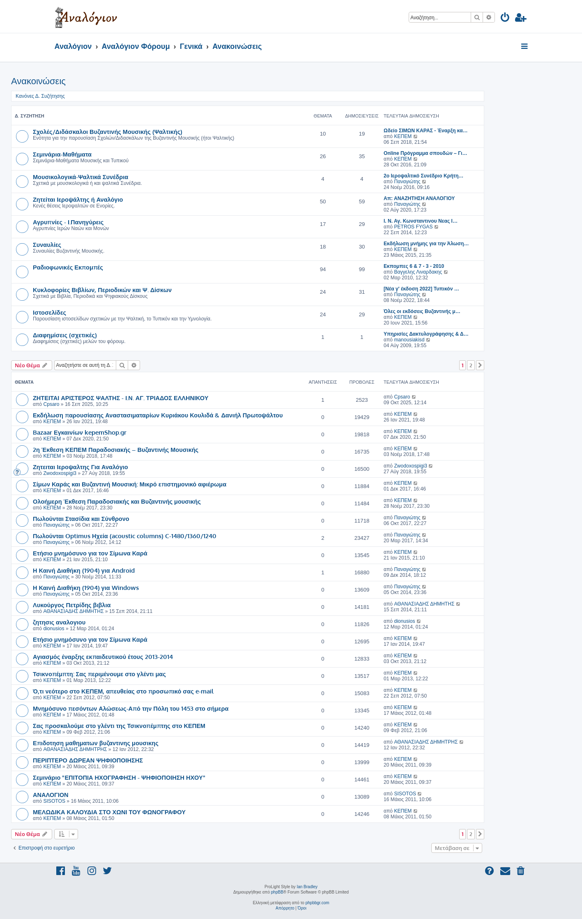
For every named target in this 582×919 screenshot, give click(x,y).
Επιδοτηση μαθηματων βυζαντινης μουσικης (96, 742)
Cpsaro (51, 404)
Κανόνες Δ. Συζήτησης (40, 96)
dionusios (53, 628)
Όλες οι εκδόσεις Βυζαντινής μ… (422, 311)
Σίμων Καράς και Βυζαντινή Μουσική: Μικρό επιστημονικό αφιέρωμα (129, 484)
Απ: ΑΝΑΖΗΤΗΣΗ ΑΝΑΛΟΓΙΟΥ (419, 198)
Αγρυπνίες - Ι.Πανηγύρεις (68, 222)
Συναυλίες (47, 244)
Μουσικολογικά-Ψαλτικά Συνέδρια (80, 176)
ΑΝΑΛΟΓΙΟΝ (51, 794)
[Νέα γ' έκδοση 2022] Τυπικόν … (421, 289)
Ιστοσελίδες (49, 312)
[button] (480, 365)
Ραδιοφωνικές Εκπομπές (68, 267)
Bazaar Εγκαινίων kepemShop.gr (80, 432)
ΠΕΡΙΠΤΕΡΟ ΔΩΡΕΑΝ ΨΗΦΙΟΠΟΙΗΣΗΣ (88, 760)
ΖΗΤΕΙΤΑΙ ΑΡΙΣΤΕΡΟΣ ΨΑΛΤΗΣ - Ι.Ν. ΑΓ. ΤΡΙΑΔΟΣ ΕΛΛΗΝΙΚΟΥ (120, 397)
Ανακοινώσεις (38, 81)
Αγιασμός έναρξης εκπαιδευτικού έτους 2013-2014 (103, 656)
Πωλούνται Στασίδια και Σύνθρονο (81, 518)
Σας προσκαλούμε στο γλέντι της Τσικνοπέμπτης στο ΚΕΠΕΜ (119, 725)
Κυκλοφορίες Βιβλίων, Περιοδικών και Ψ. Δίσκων (102, 289)
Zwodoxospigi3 (59, 473)
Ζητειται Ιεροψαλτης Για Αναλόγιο (80, 466)
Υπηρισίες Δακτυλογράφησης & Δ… (426, 334)
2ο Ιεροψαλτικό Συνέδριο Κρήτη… (423, 176)
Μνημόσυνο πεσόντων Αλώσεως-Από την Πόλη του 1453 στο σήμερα (130, 708)
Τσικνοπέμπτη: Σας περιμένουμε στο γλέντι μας (99, 673)
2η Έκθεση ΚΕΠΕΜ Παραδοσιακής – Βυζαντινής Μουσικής (115, 449)
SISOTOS (54, 801)
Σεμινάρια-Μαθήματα (62, 154)
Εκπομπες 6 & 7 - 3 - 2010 (414, 266)
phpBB (277, 892)
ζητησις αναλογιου (59, 622)
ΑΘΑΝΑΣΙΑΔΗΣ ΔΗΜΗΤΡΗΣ (75, 749)
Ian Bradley (307, 886)
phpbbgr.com (317, 903)
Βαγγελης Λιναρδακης (418, 272)
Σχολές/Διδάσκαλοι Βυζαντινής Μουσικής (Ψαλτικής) (107, 131)
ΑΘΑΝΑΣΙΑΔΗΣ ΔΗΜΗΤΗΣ (73, 611)
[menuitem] (505, 18)
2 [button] (470, 365)
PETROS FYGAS (413, 227)
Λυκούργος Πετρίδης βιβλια (71, 604)
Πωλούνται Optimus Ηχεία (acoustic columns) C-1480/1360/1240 (124, 535)
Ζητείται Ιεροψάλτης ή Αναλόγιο (78, 199)
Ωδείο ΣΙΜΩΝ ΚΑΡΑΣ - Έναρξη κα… (426, 131)
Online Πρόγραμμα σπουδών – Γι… (425, 153)
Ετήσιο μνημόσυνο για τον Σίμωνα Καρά (90, 553)
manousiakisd (409, 340)
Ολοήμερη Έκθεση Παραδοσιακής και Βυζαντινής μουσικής (117, 501)
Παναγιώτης (407, 181)
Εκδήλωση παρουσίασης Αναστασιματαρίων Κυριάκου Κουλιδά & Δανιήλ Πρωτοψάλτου (158, 415)
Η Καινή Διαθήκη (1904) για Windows (86, 587)
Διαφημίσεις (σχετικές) (65, 335)
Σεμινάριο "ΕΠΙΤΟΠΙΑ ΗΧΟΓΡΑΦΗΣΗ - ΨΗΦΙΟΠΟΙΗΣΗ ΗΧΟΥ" (119, 777)
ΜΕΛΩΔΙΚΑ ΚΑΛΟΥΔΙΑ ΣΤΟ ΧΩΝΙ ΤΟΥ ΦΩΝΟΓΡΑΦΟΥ (109, 811)
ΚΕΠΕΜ (403, 136)
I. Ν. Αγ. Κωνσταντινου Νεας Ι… (421, 221)
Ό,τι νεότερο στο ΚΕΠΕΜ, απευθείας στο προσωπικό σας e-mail (123, 691)
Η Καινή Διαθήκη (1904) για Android (84, 570)
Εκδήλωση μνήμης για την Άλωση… (426, 243)
